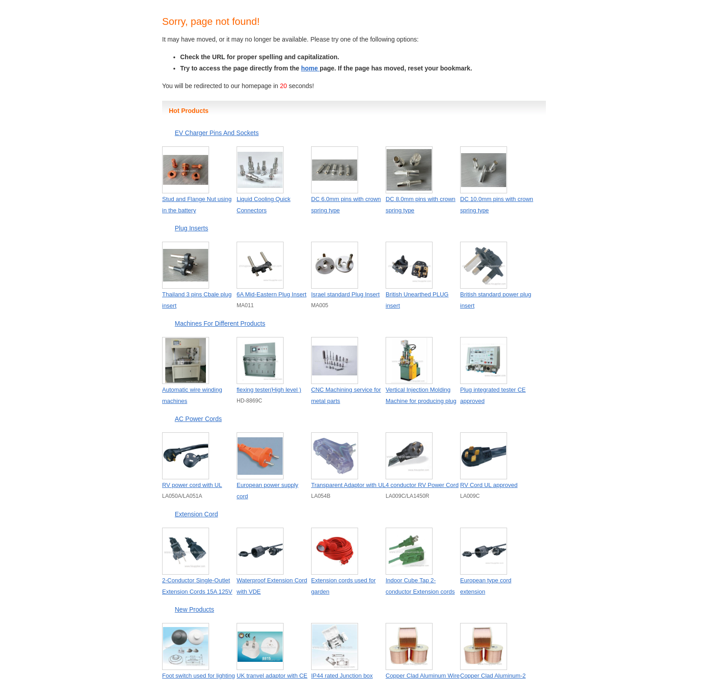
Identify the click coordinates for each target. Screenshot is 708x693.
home (310, 68)
